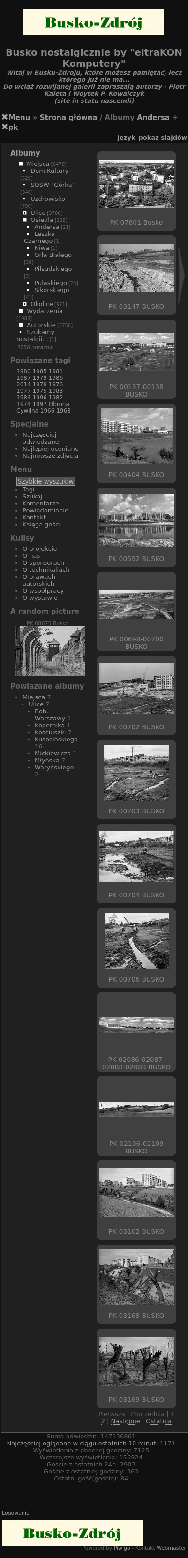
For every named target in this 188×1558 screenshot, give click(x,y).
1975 (39, 391)
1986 (56, 378)
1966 (47, 410)
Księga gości (41, 524)
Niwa (41, 247)
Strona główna (69, 118)
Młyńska (47, 760)
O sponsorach (43, 562)
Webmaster (171, 1548)
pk (13, 127)
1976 (56, 384)
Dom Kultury (49, 170)
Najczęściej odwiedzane (41, 438)
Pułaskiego (50, 282)
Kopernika (50, 725)
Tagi (29, 489)
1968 (63, 410)
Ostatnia (159, 1420)
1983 (56, 391)
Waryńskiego (54, 767)
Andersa (153, 118)
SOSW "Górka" (52, 184)
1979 (39, 378)
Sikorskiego (51, 289)
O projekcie (40, 548)
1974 (23, 404)
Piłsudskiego (53, 268)
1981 (56, 371)
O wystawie (40, 597)
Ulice (37, 212)
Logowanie (16, 1513)
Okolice (41, 303)
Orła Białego (53, 254)
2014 (23, 384)
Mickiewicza (53, 753)
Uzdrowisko (47, 198)
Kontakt (34, 517)
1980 (23, 371)
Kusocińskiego (56, 739)
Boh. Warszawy (50, 715)
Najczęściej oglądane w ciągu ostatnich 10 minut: (83, 1443)
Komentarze (41, 503)
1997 (39, 404)
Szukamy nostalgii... (35, 335)
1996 (39, 397)
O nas (31, 555)
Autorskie (41, 324)
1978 (39, 384)
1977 (23, 391)
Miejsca (38, 163)
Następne (125, 1420)
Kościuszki (50, 732)
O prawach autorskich (39, 580)
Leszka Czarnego (39, 237)
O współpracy (43, 590)
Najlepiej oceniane (51, 448)
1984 (23, 397)
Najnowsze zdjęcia (50, 455)
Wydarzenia (45, 310)
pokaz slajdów (163, 137)
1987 (23, 378)
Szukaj (32, 496)
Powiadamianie (45, 510)
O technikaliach (46, 569)
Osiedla (41, 219)
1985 (39, 371)
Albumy (25, 153)
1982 (56, 397)
